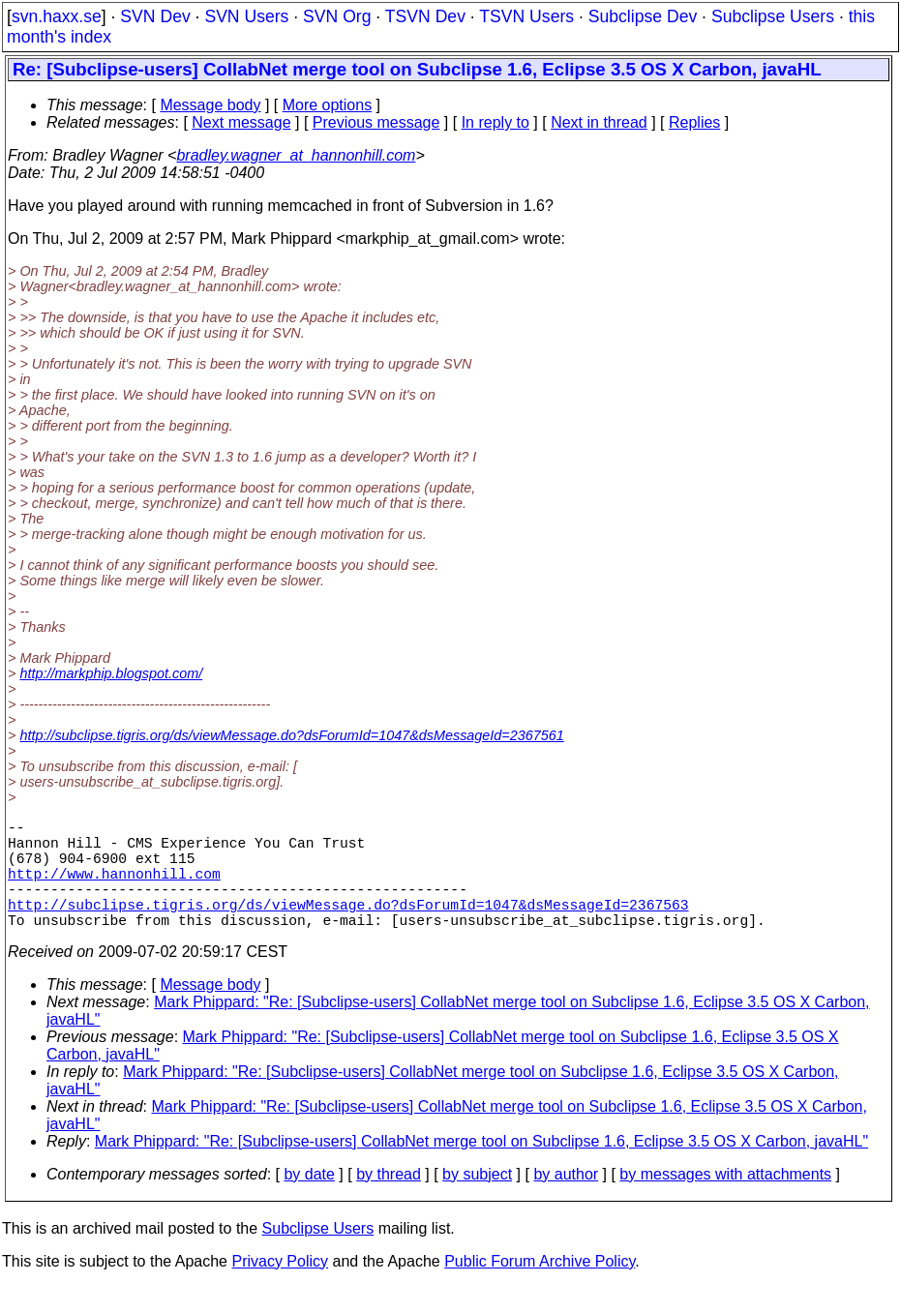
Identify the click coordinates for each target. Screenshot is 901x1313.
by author (565, 1201)
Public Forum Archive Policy (539, 1288)
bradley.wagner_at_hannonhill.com (295, 155)
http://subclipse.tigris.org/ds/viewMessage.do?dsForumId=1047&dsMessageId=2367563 (348, 927)
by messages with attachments (725, 1201)
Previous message (376, 122)
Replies (694, 122)
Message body (210, 105)
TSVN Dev (425, 16)
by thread (388, 1201)
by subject (477, 1201)
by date (309, 1201)
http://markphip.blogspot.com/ (110, 673)
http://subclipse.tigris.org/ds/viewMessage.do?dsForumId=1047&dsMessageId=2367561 (291, 735)
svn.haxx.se (57, 16)
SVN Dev (155, 16)
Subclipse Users (772, 16)
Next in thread (599, 122)
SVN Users (246, 16)
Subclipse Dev (642, 16)
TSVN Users (526, 16)
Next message (241, 122)
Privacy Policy (279, 1288)
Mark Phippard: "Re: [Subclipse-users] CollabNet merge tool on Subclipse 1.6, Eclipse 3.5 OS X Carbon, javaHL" (481, 1168)
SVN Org (337, 16)
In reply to (495, 122)
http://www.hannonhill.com (114, 888)
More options (328, 105)
